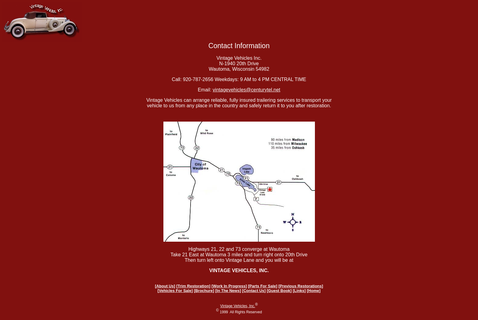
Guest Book (279, 290)
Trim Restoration (193, 286)
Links (299, 290)
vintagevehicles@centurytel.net (246, 89)
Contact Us (253, 290)
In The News (228, 290)
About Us (165, 286)
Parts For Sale (262, 286)
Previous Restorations (301, 286)
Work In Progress (229, 286)
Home (313, 290)
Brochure (204, 290)
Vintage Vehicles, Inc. (237, 306)
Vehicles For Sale (175, 290)
